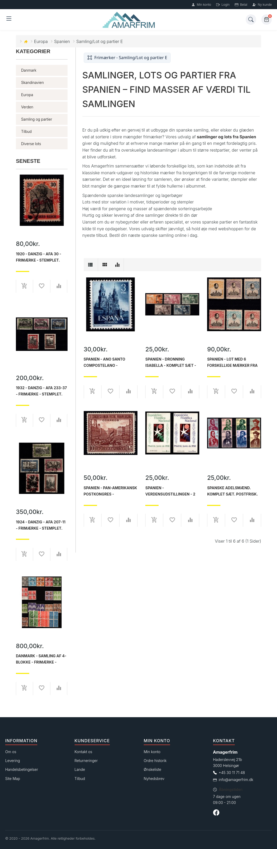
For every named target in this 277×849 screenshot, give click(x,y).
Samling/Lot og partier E (99, 41)
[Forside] (129, 19)
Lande (80, 769)
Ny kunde (262, 5)
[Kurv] (266, 19)
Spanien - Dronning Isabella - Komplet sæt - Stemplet (170, 362)
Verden (27, 107)
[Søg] (251, 19)
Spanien (62, 41)
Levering (12, 760)
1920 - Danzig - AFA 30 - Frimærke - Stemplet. (38, 257)
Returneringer (86, 760)
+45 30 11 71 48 (232, 772)
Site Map (12, 778)
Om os (10, 751)
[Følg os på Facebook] (216, 813)
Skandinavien (32, 82)
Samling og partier (36, 119)
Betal (241, 5)
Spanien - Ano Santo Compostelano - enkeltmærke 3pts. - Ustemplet (105, 362)
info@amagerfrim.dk (236, 779)
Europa (41, 41)
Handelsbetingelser (21, 769)
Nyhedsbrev (154, 778)
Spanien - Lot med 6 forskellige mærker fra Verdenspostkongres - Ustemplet (232, 362)
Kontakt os (83, 751)
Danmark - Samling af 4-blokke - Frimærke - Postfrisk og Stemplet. (41, 659)
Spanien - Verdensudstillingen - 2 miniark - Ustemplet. (170, 491)
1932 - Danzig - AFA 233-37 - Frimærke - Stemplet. (41, 391)
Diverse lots (31, 143)
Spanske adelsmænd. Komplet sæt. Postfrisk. (232, 491)
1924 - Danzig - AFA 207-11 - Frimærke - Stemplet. (40, 525)
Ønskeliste (152, 769)
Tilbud (26, 131)
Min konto (201, 5)
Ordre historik (155, 760)
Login (223, 5)
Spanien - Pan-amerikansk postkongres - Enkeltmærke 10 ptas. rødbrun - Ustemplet (110, 491)
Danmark (28, 70)
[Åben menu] (9, 19)
